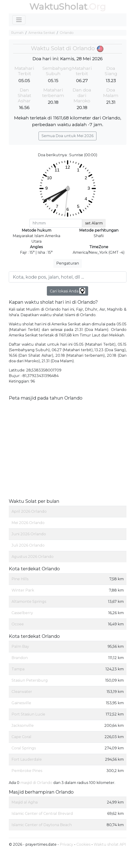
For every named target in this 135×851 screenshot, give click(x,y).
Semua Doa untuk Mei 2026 (67, 136)
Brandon (20, 658)
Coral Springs (24, 748)
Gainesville (21, 703)
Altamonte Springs (29, 601)
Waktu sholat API (110, 844)
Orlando (67, 33)
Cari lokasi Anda (67, 291)
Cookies (83, 844)
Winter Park (23, 590)
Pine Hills (20, 579)
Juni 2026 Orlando (29, 534)
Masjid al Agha (25, 802)
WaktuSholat (58, 6)
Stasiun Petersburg (30, 680)
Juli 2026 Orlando (28, 545)
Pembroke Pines (27, 771)
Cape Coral (21, 737)
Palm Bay (20, 646)
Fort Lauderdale (27, 759)
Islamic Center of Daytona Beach (42, 825)
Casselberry (22, 613)
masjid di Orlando (36, 782)
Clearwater (22, 691)
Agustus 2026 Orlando (33, 556)
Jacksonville (23, 725)
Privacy (66, 844)
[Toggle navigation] (18, 19)
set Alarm (94, 223)
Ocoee (18, 624)
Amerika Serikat (41, 33)
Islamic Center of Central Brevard (42, 813)
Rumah (17, 33)
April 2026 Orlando (29, 511)
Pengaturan (67, 263)
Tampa (18, 669)
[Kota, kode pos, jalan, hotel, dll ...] (67, 277)
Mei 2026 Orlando (28, 523)
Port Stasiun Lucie (28, 714)
